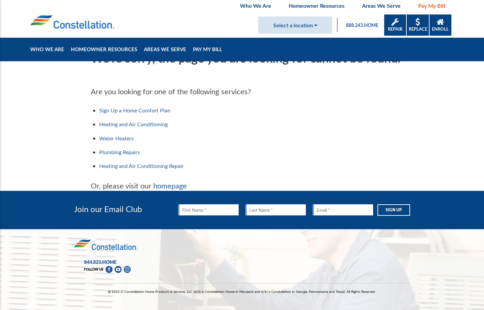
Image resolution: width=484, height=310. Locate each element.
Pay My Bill (431, 5)
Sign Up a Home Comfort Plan (134, 110)
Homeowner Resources (317, 5)
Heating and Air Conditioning (133, 124)
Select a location (295, 25)
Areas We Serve (381, 5)
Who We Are (255, 5)
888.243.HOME (362, 25)
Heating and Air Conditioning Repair (141, 166)
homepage (170, 185)
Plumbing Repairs (119, 152)
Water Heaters (116, 138)
